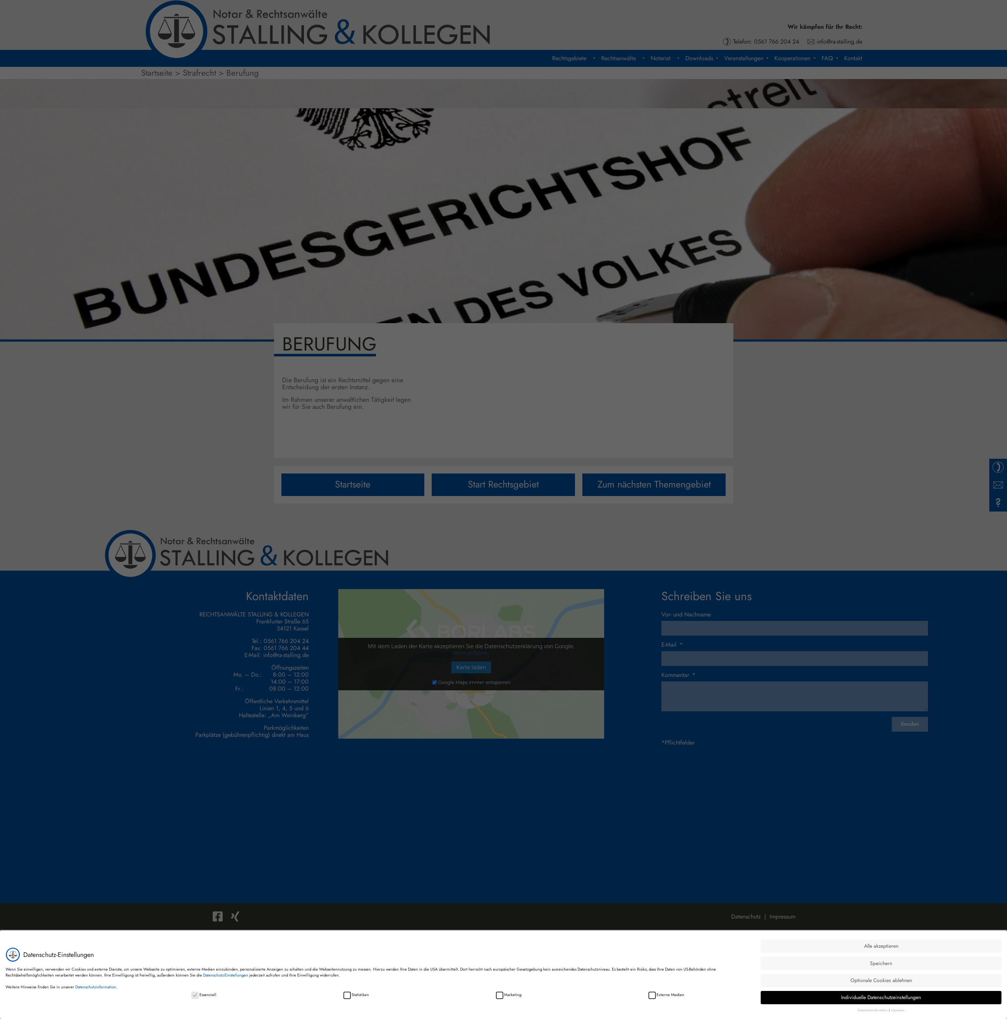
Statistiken (356, 994)
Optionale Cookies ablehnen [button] (881, 980)
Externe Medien (666, 994)
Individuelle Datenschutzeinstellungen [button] (881, 997)
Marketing (508, 994)
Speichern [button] (881, 963)
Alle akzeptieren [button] (881, 946)
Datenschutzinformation (95, 986)
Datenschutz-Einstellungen (225, 975)
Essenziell (203, 994)
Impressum (897, 1010)
